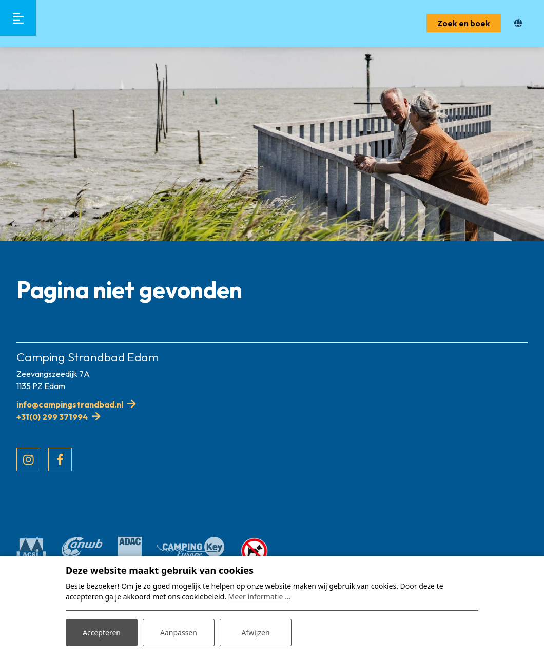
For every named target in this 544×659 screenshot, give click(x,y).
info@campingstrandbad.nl (69, 404)
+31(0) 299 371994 (52, 417)
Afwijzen (255, 632)
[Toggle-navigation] (18, 18)
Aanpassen (178, 632)
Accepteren (102, 632)
